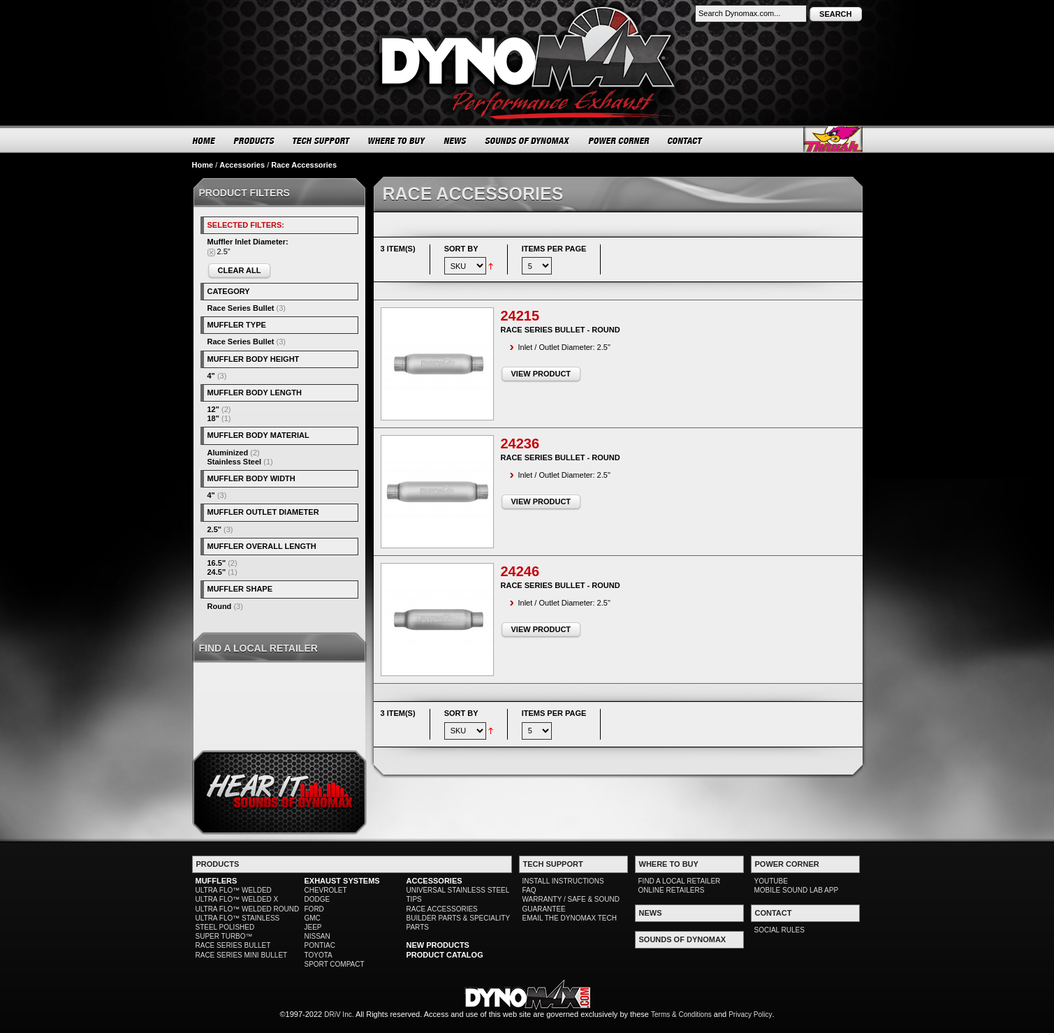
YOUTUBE (771, 881)
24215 (520, 315)
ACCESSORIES (434, 881)
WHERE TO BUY (397, 140)
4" (211, 376)
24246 (520, 571)
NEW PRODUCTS (438, 945)
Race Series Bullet (241, 308)
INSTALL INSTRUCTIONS (563, 881)
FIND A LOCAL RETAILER (679, 881)
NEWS (455, 140)
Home (203, 165)
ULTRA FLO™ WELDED (234, 890)
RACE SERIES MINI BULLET (242, 955)
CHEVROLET (326, 890)
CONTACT (685, 140)
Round (219, 606)
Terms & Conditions (681, 1014)
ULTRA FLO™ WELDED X (237, 899)
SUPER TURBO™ (224, 936)
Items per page (554, 248)
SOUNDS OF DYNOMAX (528, 140)
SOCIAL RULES (779, 930)
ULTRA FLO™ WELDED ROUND (248, 909)
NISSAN (317, 936)
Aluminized (228, 452)
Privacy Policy (750, 1014)
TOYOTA (318, 955)
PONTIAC (320, 945)
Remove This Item (211, 252)
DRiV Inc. (338, 1014)
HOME (204, 140)
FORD (314, 909)
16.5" (216, 563)
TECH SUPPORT (322, 140)
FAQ (529, 890)
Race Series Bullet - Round (560, 329)
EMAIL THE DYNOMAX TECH (569, 918)
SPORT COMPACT (335, 964)
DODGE (317, 899)
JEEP (313, 927)
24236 (520, 443)
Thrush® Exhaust (833, 139)
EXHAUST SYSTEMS (342, 881)
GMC (313, 918)
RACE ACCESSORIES (442, 909)
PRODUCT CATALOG (445, 955)
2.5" (214, 529)
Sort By (461, 248)
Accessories (242, 165)
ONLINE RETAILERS (671, 890)
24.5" (216, 572)
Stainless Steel (234, 461)
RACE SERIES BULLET (233, 945)
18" (213, 418)
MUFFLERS (216, 881)
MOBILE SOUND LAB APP (796, 890)
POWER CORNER (619, 140)
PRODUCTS (254, 140)
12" (213, 409)
